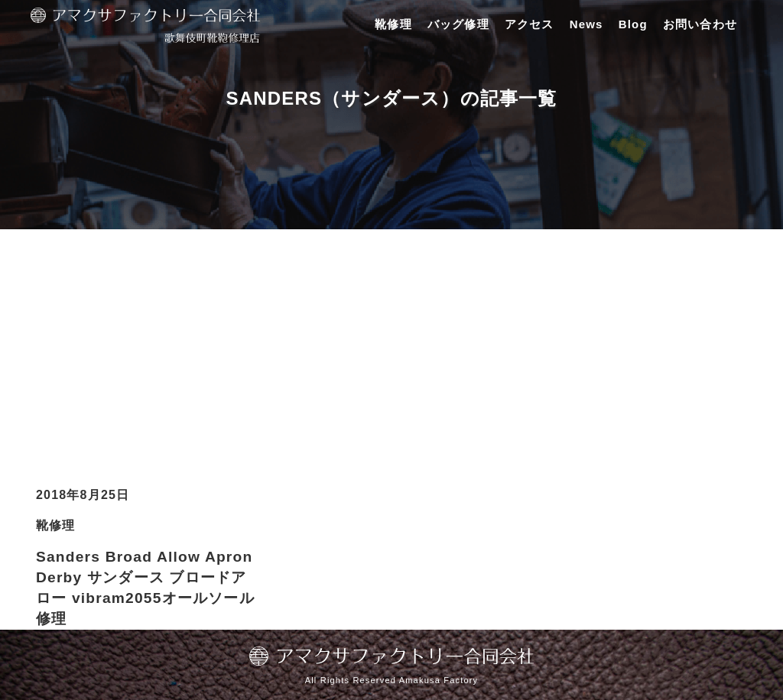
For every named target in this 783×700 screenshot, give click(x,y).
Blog (633, 24)
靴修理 (393, 24)
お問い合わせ (700, 24)
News (586, 24)
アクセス (529, 24)
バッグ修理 (458, 24)
